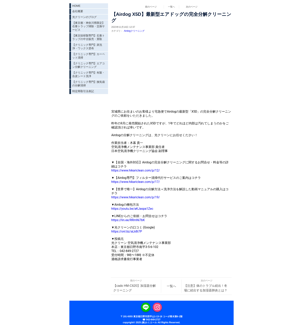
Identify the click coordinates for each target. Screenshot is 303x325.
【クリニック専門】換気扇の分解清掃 (88, 83)
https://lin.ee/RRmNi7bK (128, 220)
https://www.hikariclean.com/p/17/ (135, 182)
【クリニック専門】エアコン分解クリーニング (88, 65)
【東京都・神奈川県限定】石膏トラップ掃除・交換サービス (88, 26)
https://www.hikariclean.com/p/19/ (135, 197)
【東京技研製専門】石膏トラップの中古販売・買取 (88, 37)
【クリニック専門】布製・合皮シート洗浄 (88, 74)
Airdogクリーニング (134, 31)
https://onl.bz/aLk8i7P (126, 231)
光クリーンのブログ (84, 17)
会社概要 (77, 11)
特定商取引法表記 (83, 91)
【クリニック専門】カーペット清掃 (88, 56)
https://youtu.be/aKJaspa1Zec (132, 208)
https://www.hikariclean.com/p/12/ (135, 170)
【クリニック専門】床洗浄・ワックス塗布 (87, 46)
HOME (76, 5)
